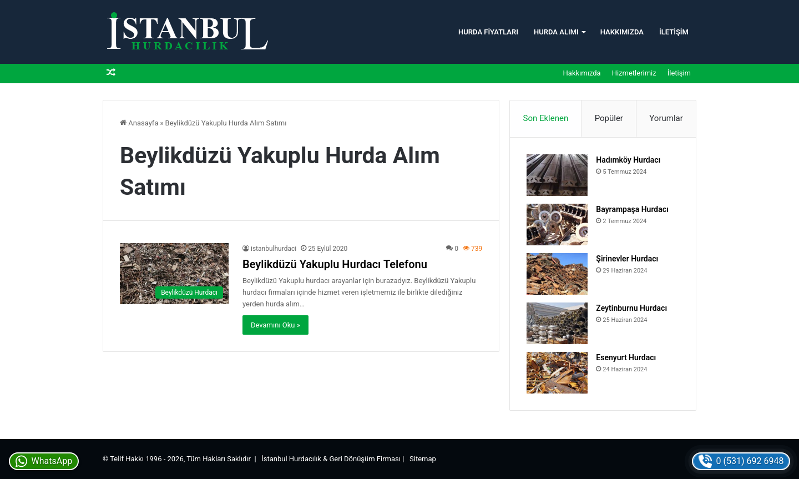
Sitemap (422, 459)
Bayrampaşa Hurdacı (632, 209)
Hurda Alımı (556, 32)
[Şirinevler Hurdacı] (557, 274)
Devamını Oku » (275, 325)
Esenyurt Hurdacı (626, 357)
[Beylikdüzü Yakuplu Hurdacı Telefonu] (174, 274)
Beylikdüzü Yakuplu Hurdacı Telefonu (334, 264)
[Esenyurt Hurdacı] (557, 373)
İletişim (674, 32)
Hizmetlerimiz (634, 73)
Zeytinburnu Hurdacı (631, 308)
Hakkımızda (622, 32)
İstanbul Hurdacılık (291, 459)
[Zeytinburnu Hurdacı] (557, 323)
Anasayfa (139, 123)
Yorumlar (665, 118)
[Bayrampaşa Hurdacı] (557, 224)
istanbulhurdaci (273, 249)
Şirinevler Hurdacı (627, 258)
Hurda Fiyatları (488, 32)
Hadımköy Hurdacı (628, 159)
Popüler (609, 118)
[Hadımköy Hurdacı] (557, 175)
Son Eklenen (546, 118)
